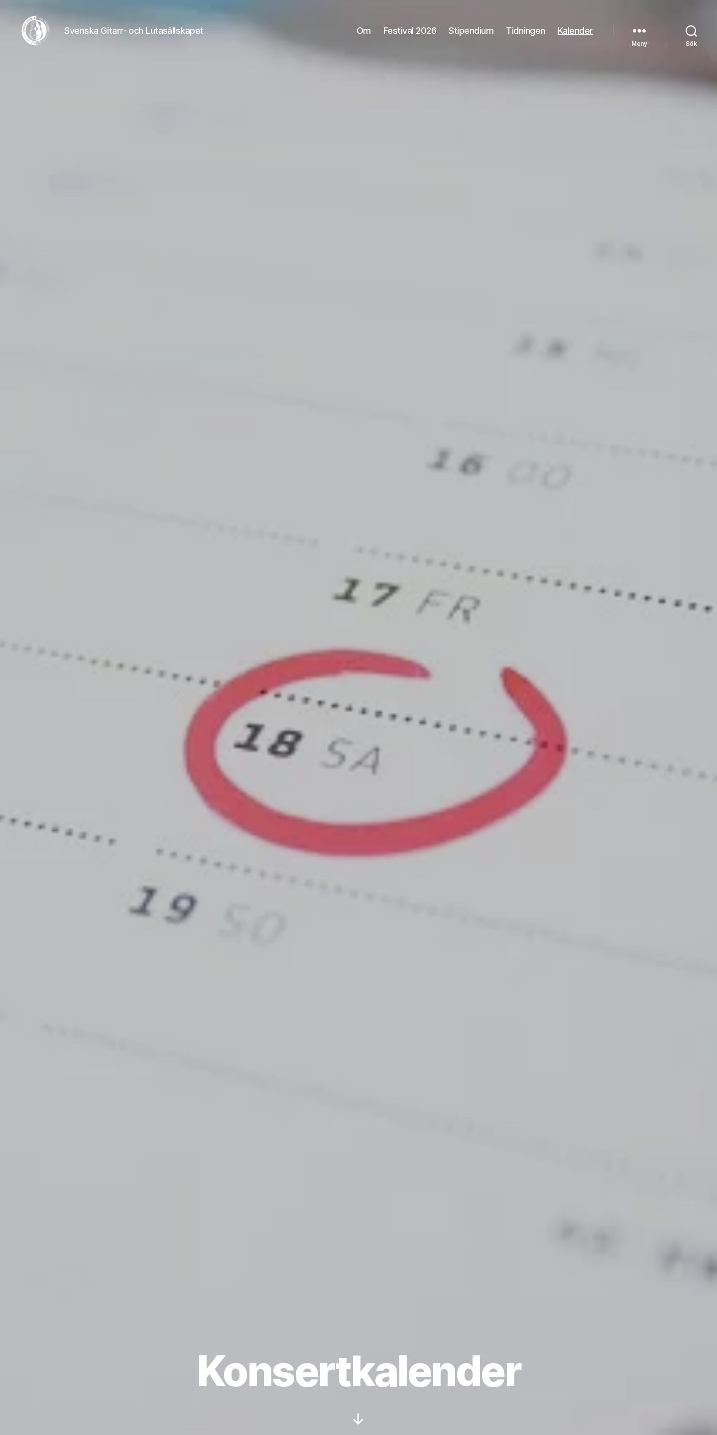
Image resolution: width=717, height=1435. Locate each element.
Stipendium (471, 36)
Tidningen (525, 36)
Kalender (575, 36)
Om (364, 36)
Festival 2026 (410, 36)
